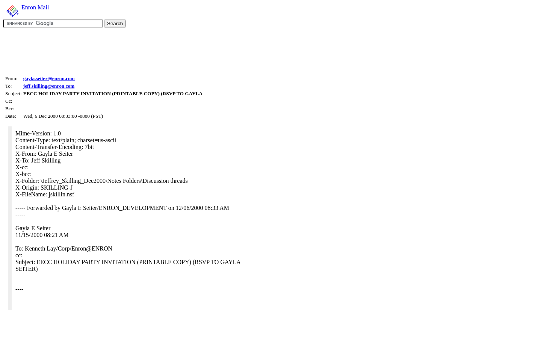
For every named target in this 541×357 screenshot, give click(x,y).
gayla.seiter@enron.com (49, 78)
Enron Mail (35, 7)
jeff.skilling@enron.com (49, 86)
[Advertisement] (140, 50)
